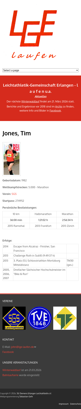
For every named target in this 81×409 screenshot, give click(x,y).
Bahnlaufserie (10, 375)
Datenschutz (75, 404)
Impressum (63, 404)
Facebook (55, 110)
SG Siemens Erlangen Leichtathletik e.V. (34, 393)
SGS (14, 194)
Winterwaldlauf (30, 101)
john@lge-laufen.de (23, 346)
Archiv (58, 106)
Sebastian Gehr (26, 396)
